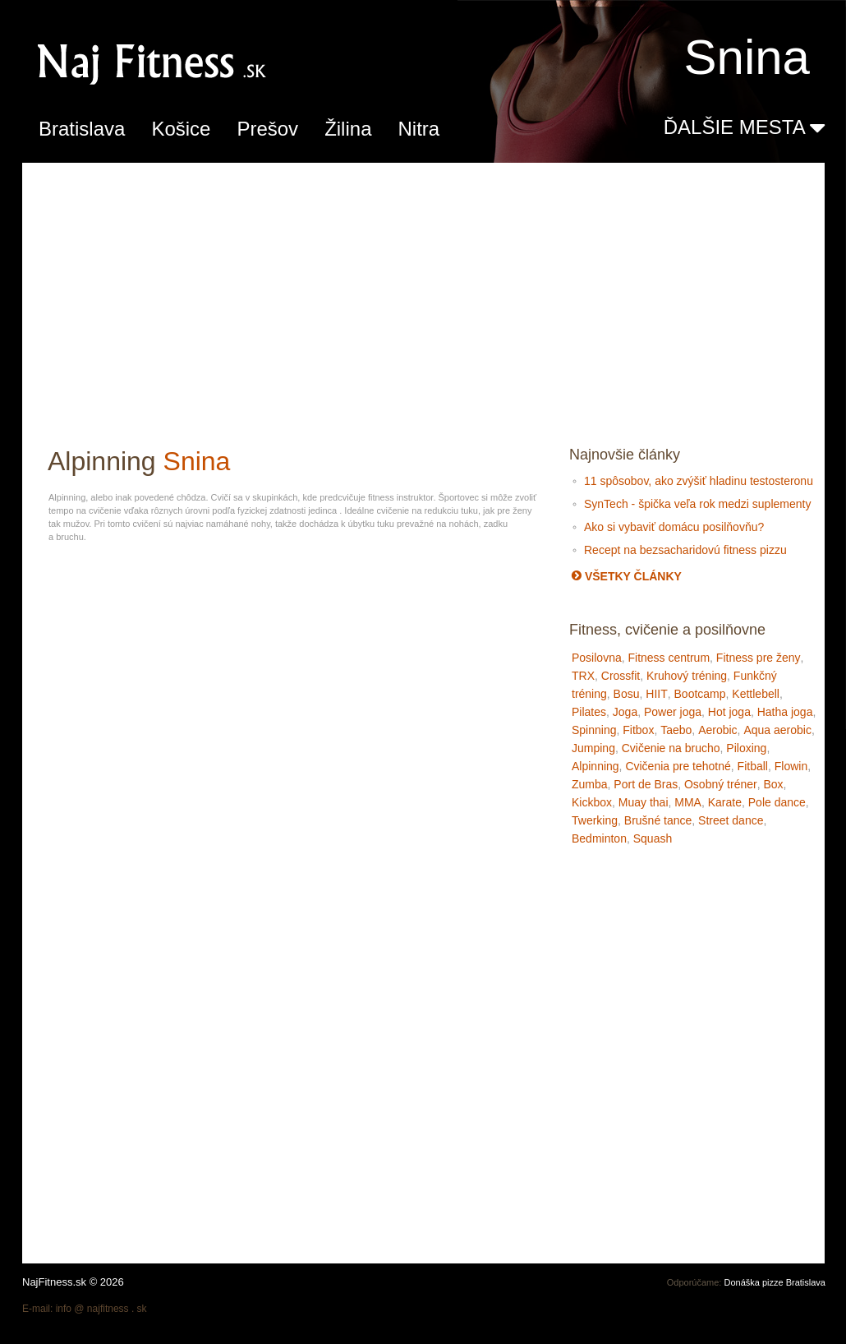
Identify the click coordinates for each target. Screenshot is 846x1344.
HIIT (656, 693)
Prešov (267, 129)
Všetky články (627, 576)
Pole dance (777, 802)
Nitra (418, 129)
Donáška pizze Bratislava (774, 1282)
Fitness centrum (669, 657)
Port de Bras (646, 784)
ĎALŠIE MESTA (744, 128)
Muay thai (643, 802)
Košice (180, 129)
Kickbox (592, 802)
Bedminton (599, 838)
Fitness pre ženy (758, 657)
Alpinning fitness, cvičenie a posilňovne (236, 62)
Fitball (753, 766)
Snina (197, 461)
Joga (625, 711)
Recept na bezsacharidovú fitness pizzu (685, 550)
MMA (687, 802)
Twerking (595, 820)
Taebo (676, 730)
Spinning (594, 730)
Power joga (672, 711)
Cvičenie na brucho (671, 748)
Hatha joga (785, 711)
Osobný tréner (720, 784)
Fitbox (638, 730)
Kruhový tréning (686, 675)
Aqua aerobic (777, 730)
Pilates (589, 711)
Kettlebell (755, 693)
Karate (725, 802)
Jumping (593, 748)
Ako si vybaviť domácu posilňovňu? (674, 526)
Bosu (627, 693)
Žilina (347, 129)
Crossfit (620, 675)
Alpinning (595, 766)
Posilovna (597, 657)
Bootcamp (700, 693)
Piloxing (746, 748)
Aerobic (717, 730)
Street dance (730, 820)
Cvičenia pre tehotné (677, 766)
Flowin (791, 766)
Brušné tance (658, 820)
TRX (583, 675)
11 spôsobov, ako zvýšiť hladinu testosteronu (698, 480)
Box (773, 784)
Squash (652, 838)
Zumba (590, 784)
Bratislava (82, 129)
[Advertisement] (424, 297)
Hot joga (729, 711)
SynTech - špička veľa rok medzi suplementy (697, 503)
